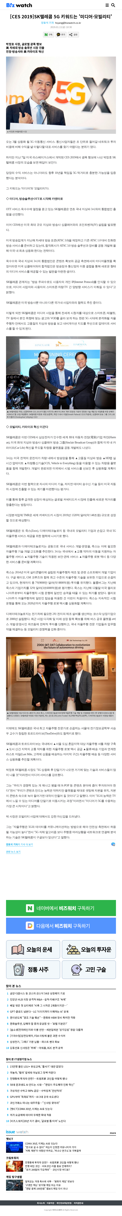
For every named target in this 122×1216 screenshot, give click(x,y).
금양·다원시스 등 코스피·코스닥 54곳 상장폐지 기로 (37, 993)
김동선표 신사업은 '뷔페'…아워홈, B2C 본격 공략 (36, 1048)
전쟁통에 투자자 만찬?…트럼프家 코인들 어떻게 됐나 (38, 1078)
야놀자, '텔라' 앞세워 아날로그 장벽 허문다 (33, 1072)
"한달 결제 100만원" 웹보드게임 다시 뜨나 (46, 1188)
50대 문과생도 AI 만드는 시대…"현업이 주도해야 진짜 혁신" (42, 1084)
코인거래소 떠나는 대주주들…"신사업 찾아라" (35, 1103)
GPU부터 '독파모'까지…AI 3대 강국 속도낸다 (34, 1097)
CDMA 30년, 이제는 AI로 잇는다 (41, 1143)
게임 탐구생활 (14, 1177)
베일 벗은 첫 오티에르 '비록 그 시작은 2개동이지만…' (38, 1005)
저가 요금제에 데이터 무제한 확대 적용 (30, 1115)
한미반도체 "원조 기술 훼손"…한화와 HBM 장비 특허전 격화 (42, 1017)
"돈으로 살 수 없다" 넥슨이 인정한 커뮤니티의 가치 (50, 1147)
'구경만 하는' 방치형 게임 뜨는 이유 (43, 1185)
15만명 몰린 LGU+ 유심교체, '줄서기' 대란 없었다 (36, 1066)
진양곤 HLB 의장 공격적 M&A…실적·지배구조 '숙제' (38, 999)
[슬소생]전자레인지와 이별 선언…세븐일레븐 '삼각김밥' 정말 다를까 (46, 1030)
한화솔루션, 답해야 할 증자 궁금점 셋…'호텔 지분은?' (38, 1023)
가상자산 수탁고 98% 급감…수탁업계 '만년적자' (36, 1091)
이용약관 (50, 1203)
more (113, 1132)
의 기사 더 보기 (19, 844)
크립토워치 (12, 1158)
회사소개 (41, 1203)
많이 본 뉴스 (13, 986)
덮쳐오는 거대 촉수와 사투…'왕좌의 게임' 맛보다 (49, 1181)
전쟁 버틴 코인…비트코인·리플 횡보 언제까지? (48, 1166)
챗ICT (9, 1139)
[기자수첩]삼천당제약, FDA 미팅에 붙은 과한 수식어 (37, 1036)
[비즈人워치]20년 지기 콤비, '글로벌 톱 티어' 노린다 (38, 1121)
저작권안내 (78, 1203)
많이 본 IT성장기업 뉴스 (19, 1059)
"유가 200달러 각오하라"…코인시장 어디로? (47, 1169)
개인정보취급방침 (64, 1203)
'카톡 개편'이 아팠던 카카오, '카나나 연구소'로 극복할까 (53, 1150)
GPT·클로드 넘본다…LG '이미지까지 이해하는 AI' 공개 (39, 1011)
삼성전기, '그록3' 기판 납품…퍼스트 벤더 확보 (35, 1042)
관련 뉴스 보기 (13, 851)
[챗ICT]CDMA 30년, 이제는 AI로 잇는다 (31, 1109)
